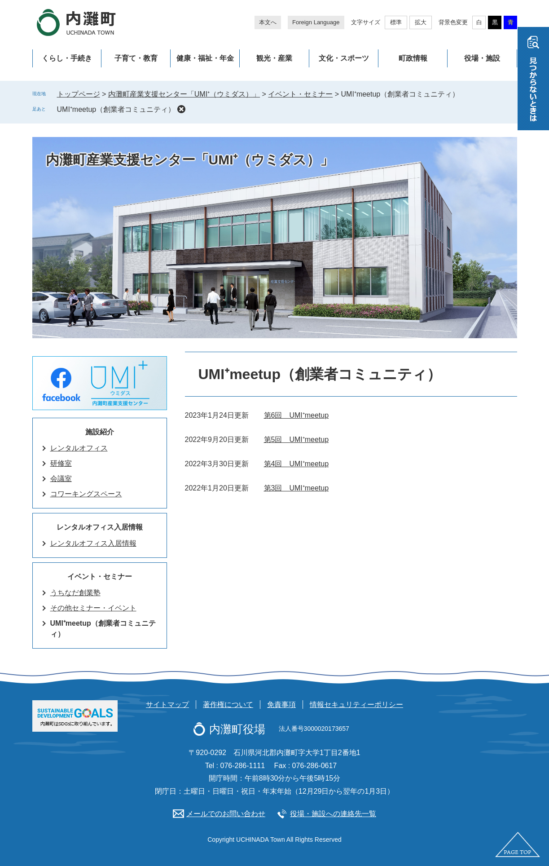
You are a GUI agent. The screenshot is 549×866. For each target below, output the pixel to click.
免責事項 (281, 704)
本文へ (268, 22)
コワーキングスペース (86, 494)
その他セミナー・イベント (93, 608)
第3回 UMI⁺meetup (296, 488)
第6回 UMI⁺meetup (296, 415)
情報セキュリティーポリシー (356, 704)
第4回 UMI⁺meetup (296, 464)
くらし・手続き (67, 58)
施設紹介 (99, 432)
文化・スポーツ (344, 58)
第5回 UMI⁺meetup (296, 439)
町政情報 (413, 58)
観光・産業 (274, 58)
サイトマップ (167, 704)
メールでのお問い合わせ (225, 813)
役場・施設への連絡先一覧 (333, 813)
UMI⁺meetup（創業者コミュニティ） (116, 109)
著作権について (228, 704)
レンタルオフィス (79, 448)
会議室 (61, 478)
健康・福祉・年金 (205, 58)
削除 (181, 109)
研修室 (61, 463)
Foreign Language (316, 22)
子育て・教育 (136, 58)
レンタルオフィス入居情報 (100, 527)
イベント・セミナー (300, 94)
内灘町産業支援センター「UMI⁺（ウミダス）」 (184, 94)
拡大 (420, 22)
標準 (396, 22)
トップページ (78, 94)
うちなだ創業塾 (75, 592)
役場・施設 (482, 58)
